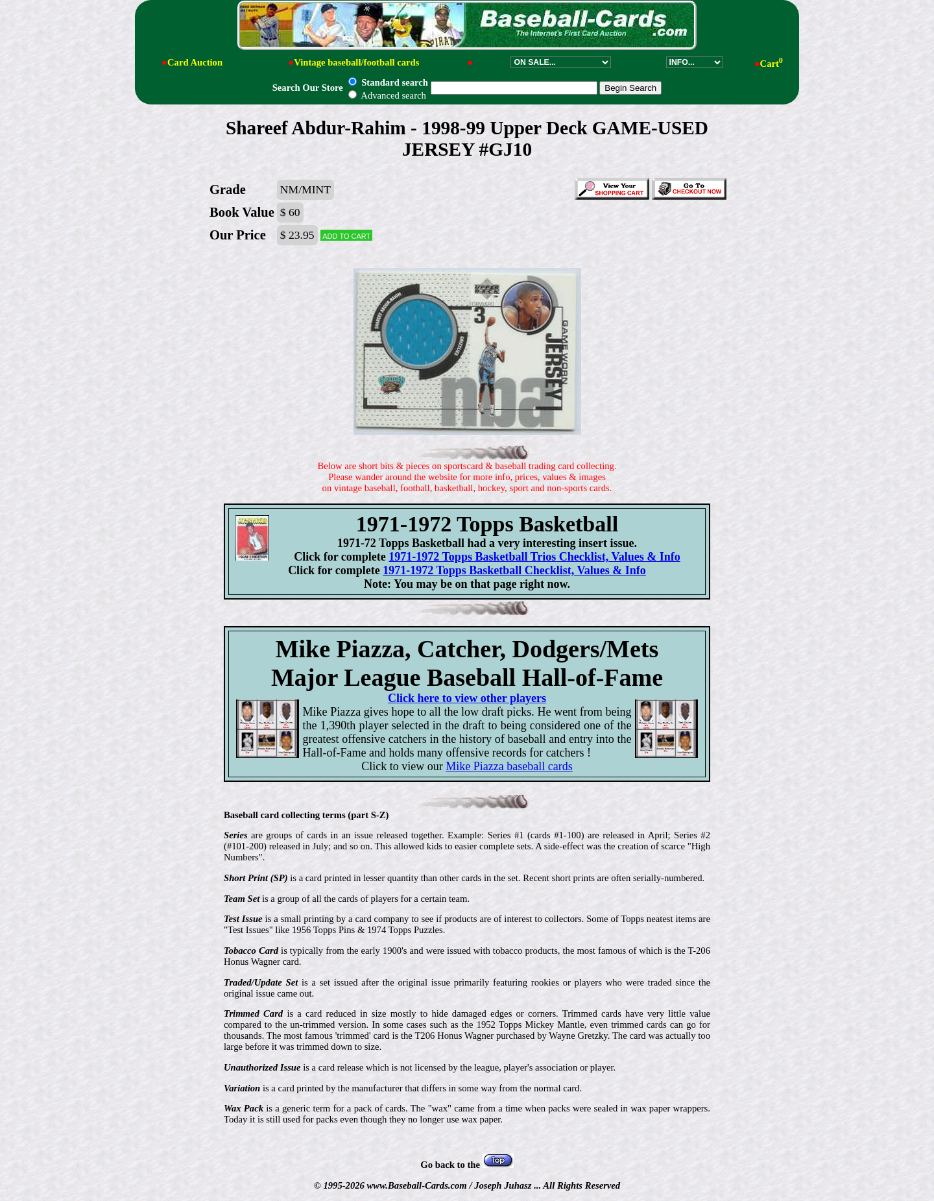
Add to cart (346, 235)
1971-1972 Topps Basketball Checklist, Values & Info (514, 570)
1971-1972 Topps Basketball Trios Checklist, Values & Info (534, 556)
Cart (771, 63)
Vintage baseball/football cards (356, 62)
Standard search (387, 82)
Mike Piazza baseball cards (509, 766)
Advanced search (386, 95)
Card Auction (194, 62)
